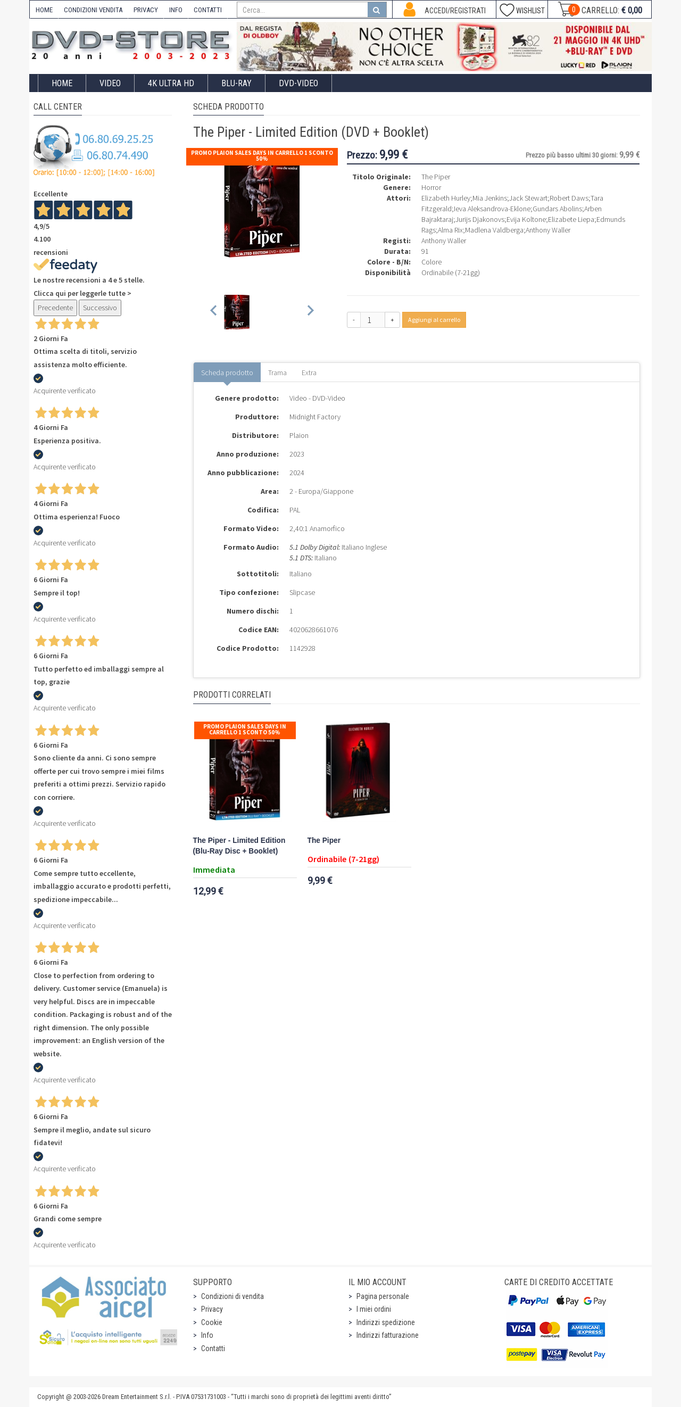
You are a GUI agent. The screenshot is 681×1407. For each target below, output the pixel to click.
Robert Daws (569, 198)
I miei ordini (373, 1309)
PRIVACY (146, 10)
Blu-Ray (236, 83)
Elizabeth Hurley (445, 198)
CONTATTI (208, 10)
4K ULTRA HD (171, 83)
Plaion (299, 435)
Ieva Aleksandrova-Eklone (492, 208)
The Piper (324, 841)
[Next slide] (309, 312)
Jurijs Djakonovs (479, 219)
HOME (44, 10)
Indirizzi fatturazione (387, 1335)
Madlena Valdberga (494, 230)
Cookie (211, 1322)
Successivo (100, 307)
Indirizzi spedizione (385, 1322)
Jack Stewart (528, 198)
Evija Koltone (526, 219)
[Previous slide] (214, 312)
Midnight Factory (314, 416)
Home (62, 83)
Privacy (212, 1309)
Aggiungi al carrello (434, 320)
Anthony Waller (548, 230)
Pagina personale (382, 1296)
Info (207, 1335)
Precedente (55, 307)
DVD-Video (298, 83)
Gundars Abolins (557, 208)
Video (110, 83)
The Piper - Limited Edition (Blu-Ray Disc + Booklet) (239, 846)
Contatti (213, 1348)
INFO (175, 10)
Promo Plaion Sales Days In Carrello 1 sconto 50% (262, 155)
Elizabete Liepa (571, 219)
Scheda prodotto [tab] (227, 372)
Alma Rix (450, 230)
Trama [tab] (277, 372)
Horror (431, 187)
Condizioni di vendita (232, 1296)
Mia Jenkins (489, 198)
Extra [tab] (309, 372)
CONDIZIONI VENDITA (93, 10)
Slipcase (302, 592)
